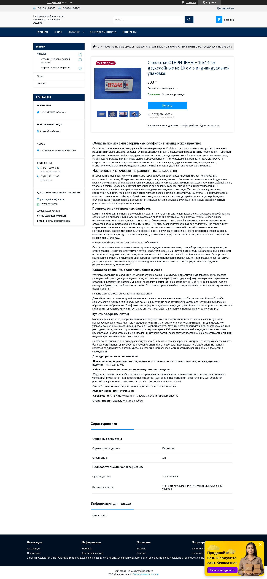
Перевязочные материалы (118, 46)
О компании (33, 553)
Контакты (130, 32)
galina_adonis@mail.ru (52, 199)
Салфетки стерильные (149, 46)
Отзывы (41, 83)
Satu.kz (149, 571)
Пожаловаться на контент (146, 574)
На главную (33, 548)
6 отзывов (191, 2)
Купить (167, 105)
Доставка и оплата (103, 32)
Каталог (74, 32)
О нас (58, 32)
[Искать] (189, 19)
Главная (42, 32)
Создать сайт (54, 2)
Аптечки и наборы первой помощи (55, 60)
